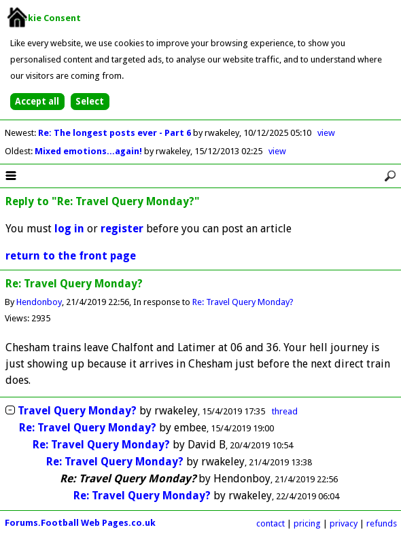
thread (285, 411)
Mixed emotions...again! (89, 151)
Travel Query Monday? (77, 410)
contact (270, 523)
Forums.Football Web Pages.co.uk (80, 523)
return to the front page (70, 255)
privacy (344, 523)
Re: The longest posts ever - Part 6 (115, 133)
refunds (381, 523)
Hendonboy (39, 302)
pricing (307, 523)
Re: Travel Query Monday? (243, 302)
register (122, 228)
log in (69, 228)
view (326, 133)
